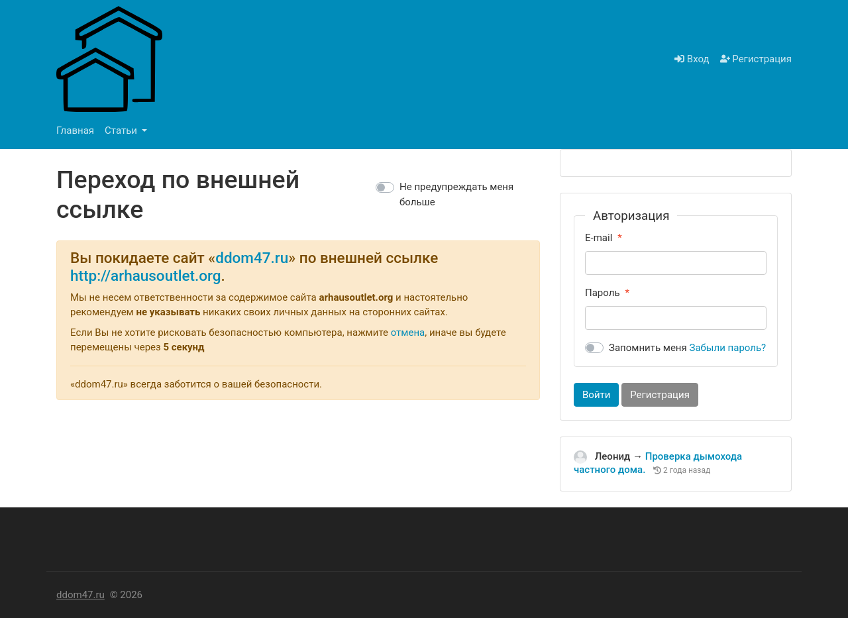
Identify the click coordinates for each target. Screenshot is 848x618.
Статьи (122, 130)
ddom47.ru (251, 257)
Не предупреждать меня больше (456, 194)
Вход (691, 59)
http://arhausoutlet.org (145, 275)
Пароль (602, 293)
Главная (75, 130)
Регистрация (756, 59)
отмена (408, 332)
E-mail (598, 238)
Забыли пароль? (728, 348)
